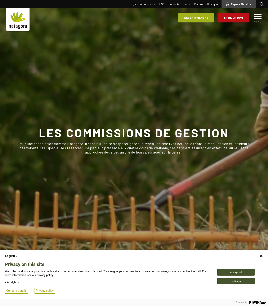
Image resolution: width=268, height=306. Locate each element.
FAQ (161, 4)
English (11, 256)
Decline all (236, 281)
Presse (198, 4)
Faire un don (233, 17)
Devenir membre (196, 17)
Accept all (236, 272)
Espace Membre (241, 4)
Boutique (212, 4)
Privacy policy (45, 290)
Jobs (187, 4)
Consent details (16, 290)
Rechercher (263, 4)
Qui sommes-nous (144, 4)
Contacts (174, 4)
